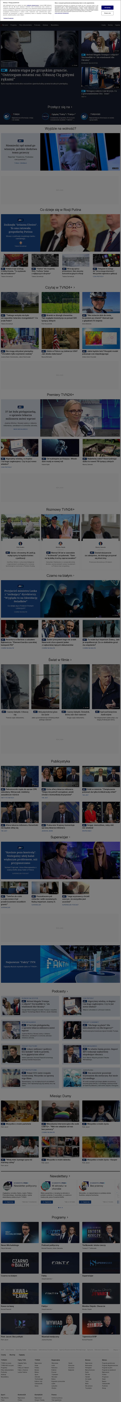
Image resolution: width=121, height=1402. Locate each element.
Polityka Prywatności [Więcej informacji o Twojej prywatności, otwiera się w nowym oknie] (8, 18)
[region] (60, 10)
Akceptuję (107, 7)
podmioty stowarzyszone (33, 5)
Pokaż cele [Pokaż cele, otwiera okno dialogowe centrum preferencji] (107, 13)
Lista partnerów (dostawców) (62, 13)
